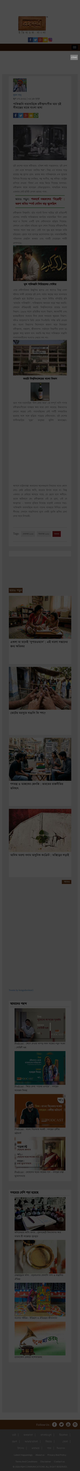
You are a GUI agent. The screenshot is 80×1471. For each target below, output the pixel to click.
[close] (74, 57)
